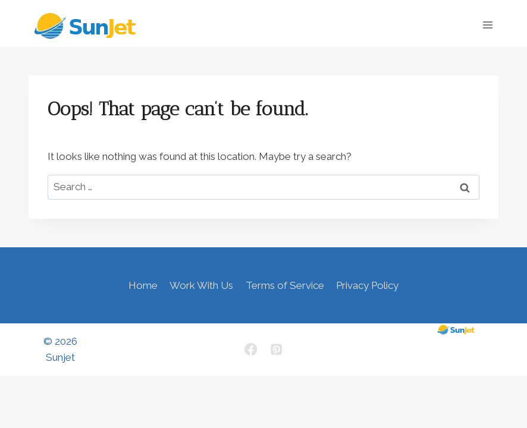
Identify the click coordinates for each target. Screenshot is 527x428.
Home (143, 285)
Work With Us (201, 285)
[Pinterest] (276, 350)
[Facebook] (251, 350)
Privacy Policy (367, 285)
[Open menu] (487, 24)
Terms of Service (285, 285)
